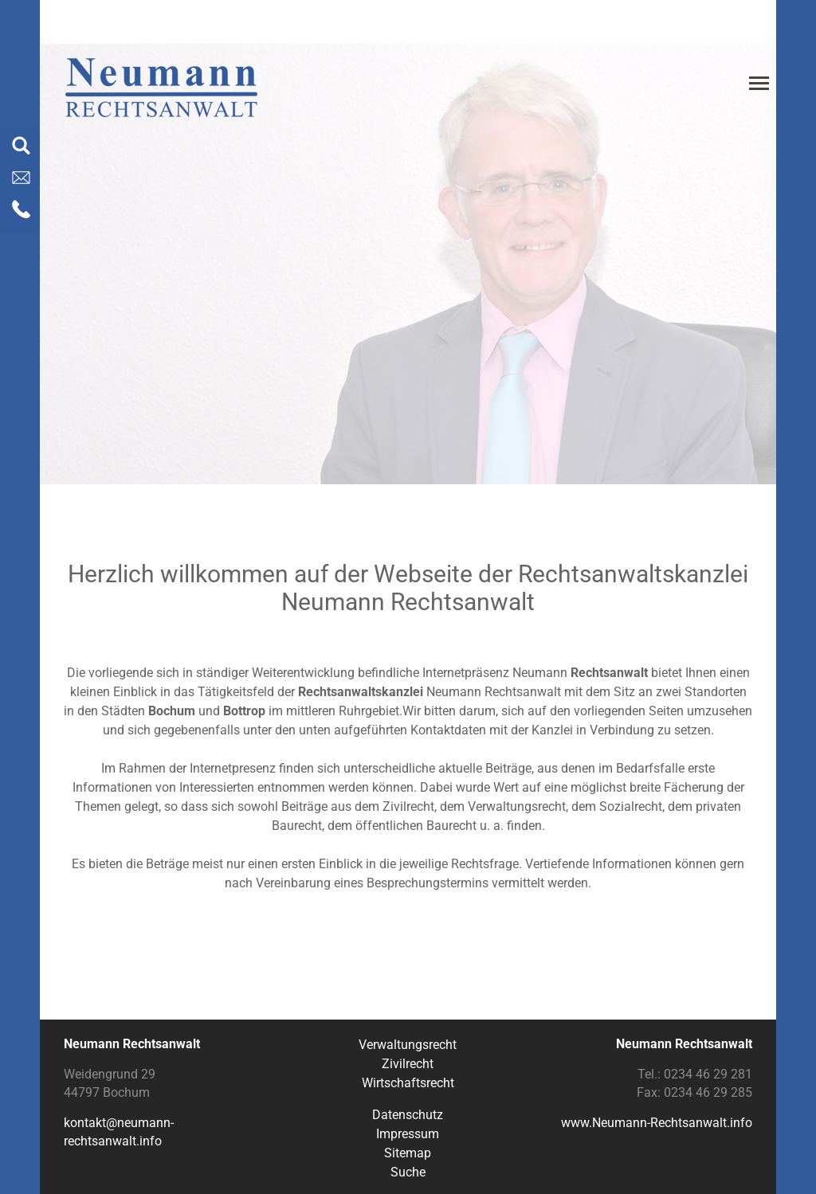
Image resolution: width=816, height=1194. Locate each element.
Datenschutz (407, 1114)
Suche (408, 1172)
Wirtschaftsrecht (408, 1082)
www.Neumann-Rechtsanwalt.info (656, 1122)
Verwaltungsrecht (408, 1044)
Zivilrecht (408, 1063)
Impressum (407, 1133)
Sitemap (407, 1153)
